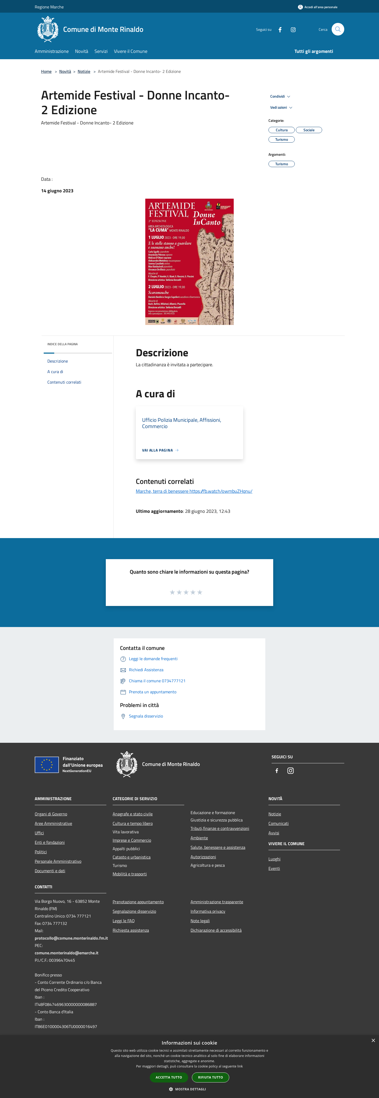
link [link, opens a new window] (240, 1066)
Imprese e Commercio (132, 840)
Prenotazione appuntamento (138, 902)
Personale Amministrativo (58, 861)
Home (46, 71)
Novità (65, 71)
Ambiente (199, 838)
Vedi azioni (282, 107)
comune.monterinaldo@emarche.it (66, 953)
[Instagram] (291, 29)
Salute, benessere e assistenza (218, 847)
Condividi (281, 96)
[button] (189, 1089)
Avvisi (273, 833)
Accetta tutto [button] (169, 1077)
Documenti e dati (50, 871)
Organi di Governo (51, 814)
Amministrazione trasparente (217, 902)
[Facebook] (278, 29)
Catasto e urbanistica (132, 857)
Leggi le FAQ (124, 920)
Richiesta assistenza (131, 930)
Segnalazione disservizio (134, 911)
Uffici (39, 833)
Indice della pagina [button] (62, 344)
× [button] (373, 1041)
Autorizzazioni (203, 857)
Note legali (200, 920)
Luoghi (274, 859)
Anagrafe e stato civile (133, 814)
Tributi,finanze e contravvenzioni (220, 828)
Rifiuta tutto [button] (210, 1077)
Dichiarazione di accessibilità (216, 930)
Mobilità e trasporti (130, 874)
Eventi (274, 868)
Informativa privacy (208, 911)
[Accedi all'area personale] (317, 7)
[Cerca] (338, 29)
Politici (41, 852)
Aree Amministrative (53, 823)
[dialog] (189, 1066)
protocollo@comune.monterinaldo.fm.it (71, 938)
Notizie (84, 71)
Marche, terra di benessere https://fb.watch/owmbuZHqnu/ (194, 491)
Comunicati (278, 823)
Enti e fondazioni (50, 842)
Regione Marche (49, 7)
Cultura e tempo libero (133, 823)
